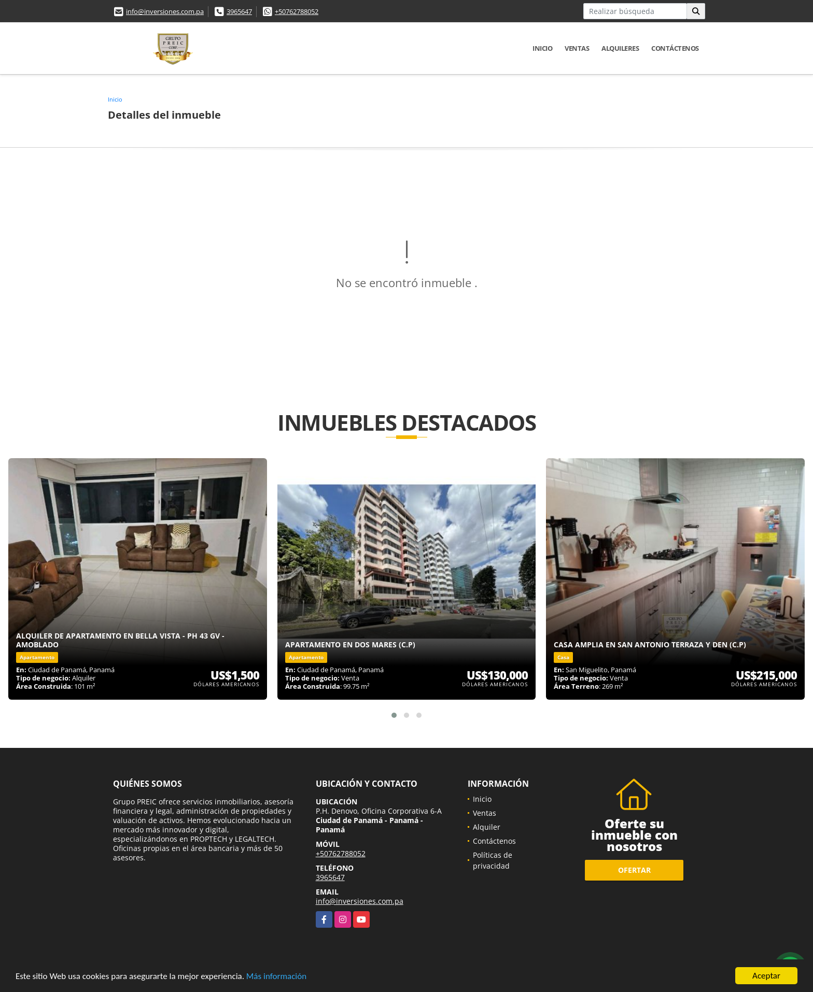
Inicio (542, 48)
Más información (276, 976)
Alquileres (620, 48)
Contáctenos (675, 48)
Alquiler (486, 827)
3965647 (239, 11)
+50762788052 (296, 11)
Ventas (577, 48)
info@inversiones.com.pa (165, 11)
